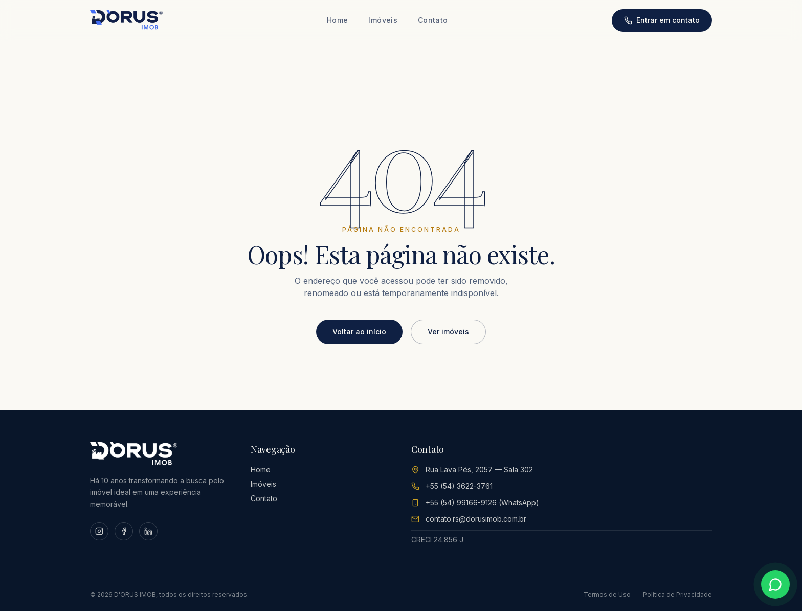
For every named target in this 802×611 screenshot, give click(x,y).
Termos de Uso (607, 594)
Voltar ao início (359, 331)
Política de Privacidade (677, 594)
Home (337, 20)
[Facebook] (124, 531)
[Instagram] (99, 531)
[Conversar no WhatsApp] (775, 584)
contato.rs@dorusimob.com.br (476, 518)
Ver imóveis (448, 331)
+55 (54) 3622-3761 (459, 486)
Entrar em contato (662, 20)
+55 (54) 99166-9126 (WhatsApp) (482, 502)
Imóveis (382, 20)
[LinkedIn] (148, 531)
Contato (433, 20)
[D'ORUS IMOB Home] (126, 20)
